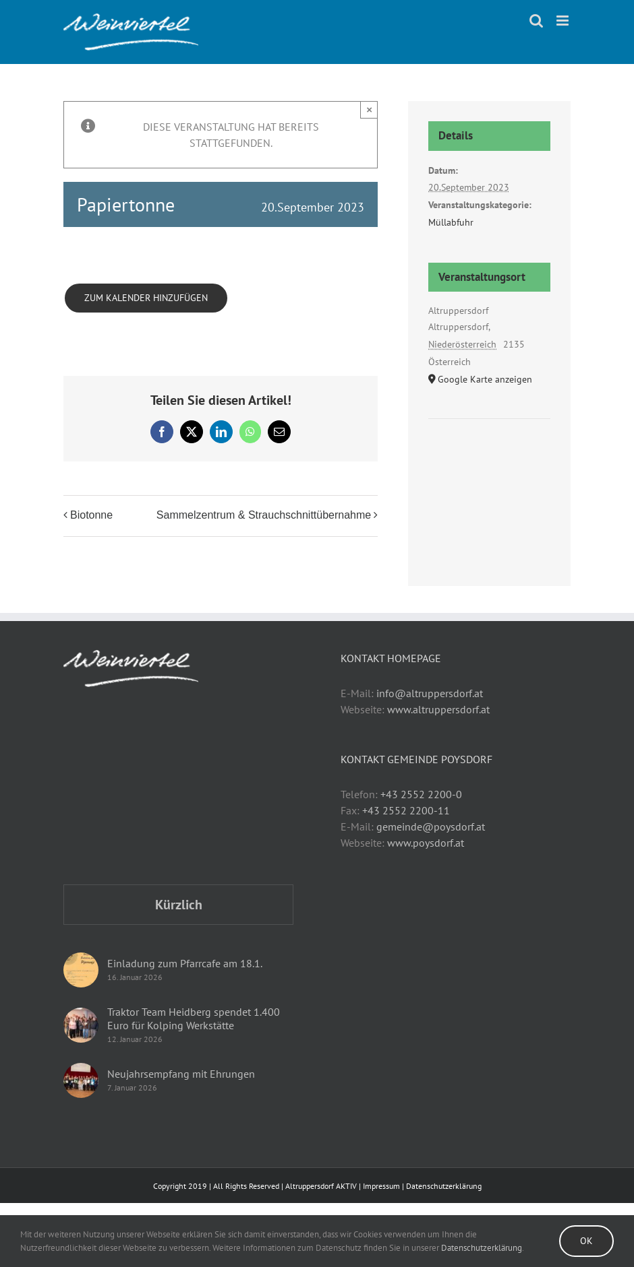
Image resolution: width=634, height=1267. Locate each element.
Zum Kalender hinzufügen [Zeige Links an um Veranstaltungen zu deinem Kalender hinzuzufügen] (146, 298)
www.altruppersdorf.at (438, 709)
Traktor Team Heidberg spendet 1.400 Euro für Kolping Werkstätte (193, 1018)
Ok (586, 1241)
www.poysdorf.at (425, 842)
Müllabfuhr (450, 222)
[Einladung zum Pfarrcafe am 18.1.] (80, 969)
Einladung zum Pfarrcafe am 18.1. (184, 963)
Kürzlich (178, 904)
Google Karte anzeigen (485, 379)
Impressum (381, 1186)
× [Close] (369, 109)
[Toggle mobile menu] (563, 20)
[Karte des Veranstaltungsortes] (489, 460)
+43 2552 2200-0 (421, 794)
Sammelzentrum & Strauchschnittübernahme (263, 515)
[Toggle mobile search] (536, 20)
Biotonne (91, 515)
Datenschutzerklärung (444, 1186)
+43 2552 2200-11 (406, 810)
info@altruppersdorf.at (429, 693)
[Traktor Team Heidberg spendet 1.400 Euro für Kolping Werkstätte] (80, 1025)
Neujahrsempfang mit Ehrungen (181, 1073)
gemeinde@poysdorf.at (430, 826)
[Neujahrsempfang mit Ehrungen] (80, 1080)
